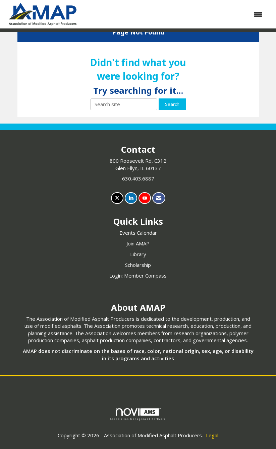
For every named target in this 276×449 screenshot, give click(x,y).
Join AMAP (138, 243)
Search (172, 104)
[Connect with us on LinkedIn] (131, 198)
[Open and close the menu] (175, 14)
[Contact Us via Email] (158, 198)
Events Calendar (138, 232)
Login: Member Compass (138, 275)
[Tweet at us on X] (117, 198)
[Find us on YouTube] (145, 198)
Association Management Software (138, 414)
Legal (212, 435)
